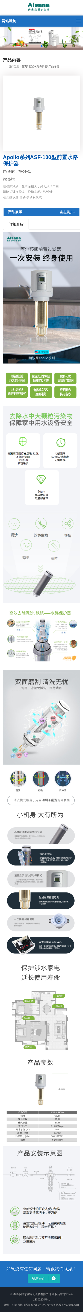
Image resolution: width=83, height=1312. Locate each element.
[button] (4, 38)
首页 (24, 66)
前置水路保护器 (38, 66)
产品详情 (53, 66)
